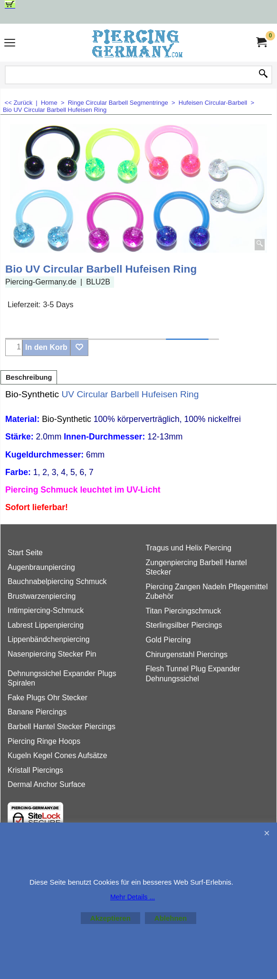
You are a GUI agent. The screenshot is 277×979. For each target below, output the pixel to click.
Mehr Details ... (132, 897)
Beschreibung (29, 377)
